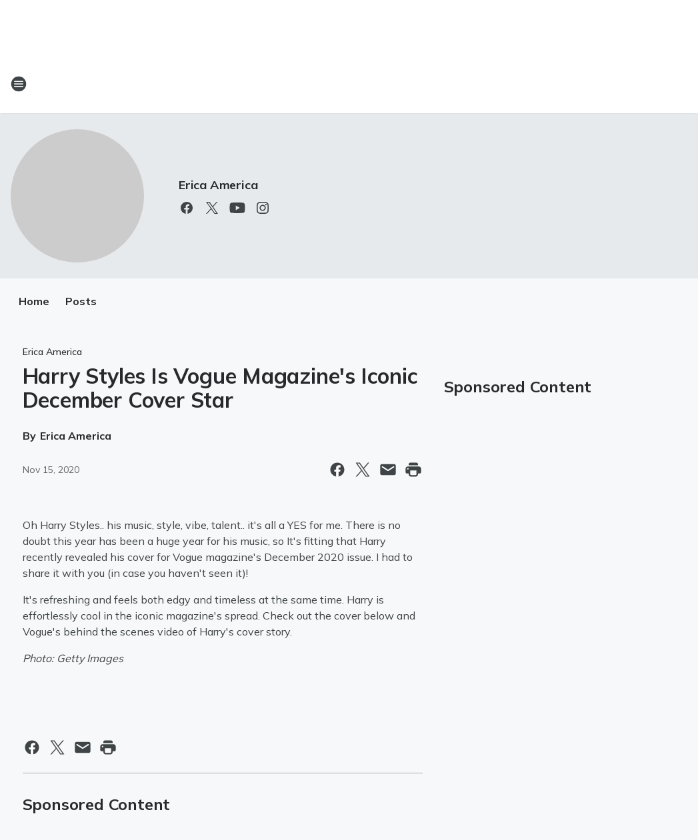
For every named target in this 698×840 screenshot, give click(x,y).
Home (34, 301)
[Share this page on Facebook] (337, 469)
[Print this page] (413, 469)
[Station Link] (349, 84)
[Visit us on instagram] (263, 208)
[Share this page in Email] (388, 469)
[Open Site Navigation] (19, 84)
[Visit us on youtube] (237, 208)
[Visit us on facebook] (187, 208)
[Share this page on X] (362, 469)
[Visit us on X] (212, 208)
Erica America (218, 185)
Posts (81, 301)
